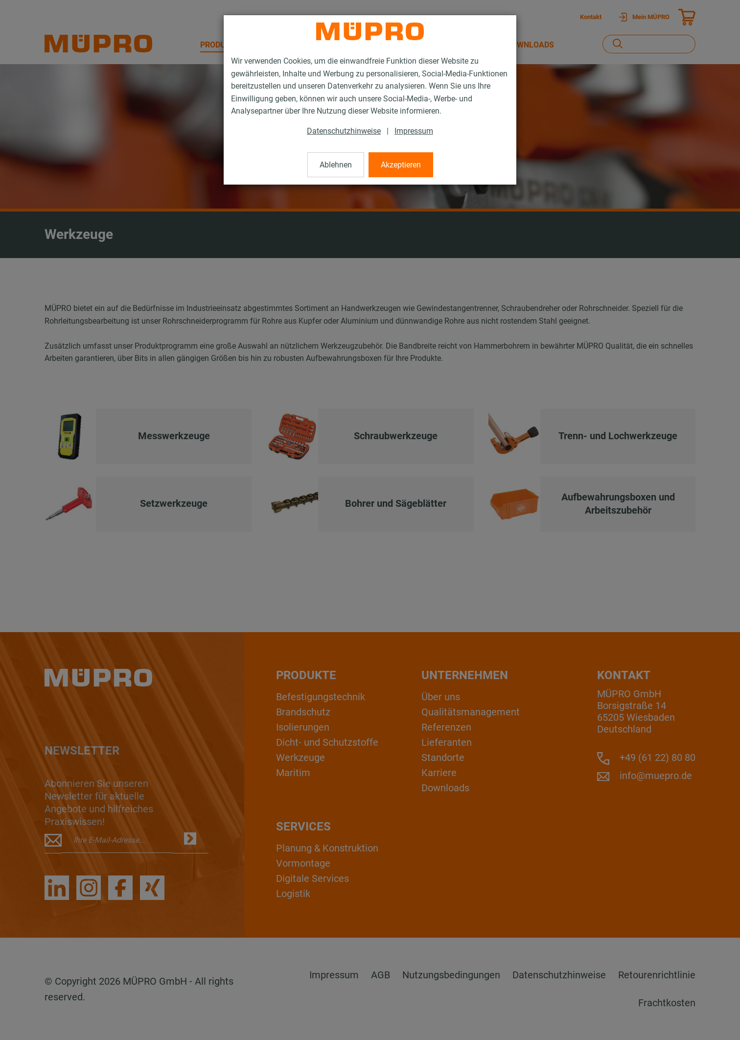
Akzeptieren (401, 164)
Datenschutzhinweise (344, 131)
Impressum (413, 131)
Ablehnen (336, 164)
